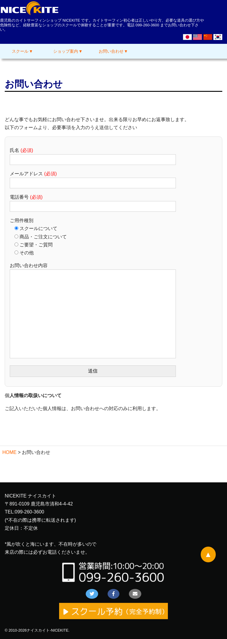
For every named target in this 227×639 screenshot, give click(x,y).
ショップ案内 (65, 51)
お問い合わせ (111, 51)
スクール (20, 51)
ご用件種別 (21, 220)
